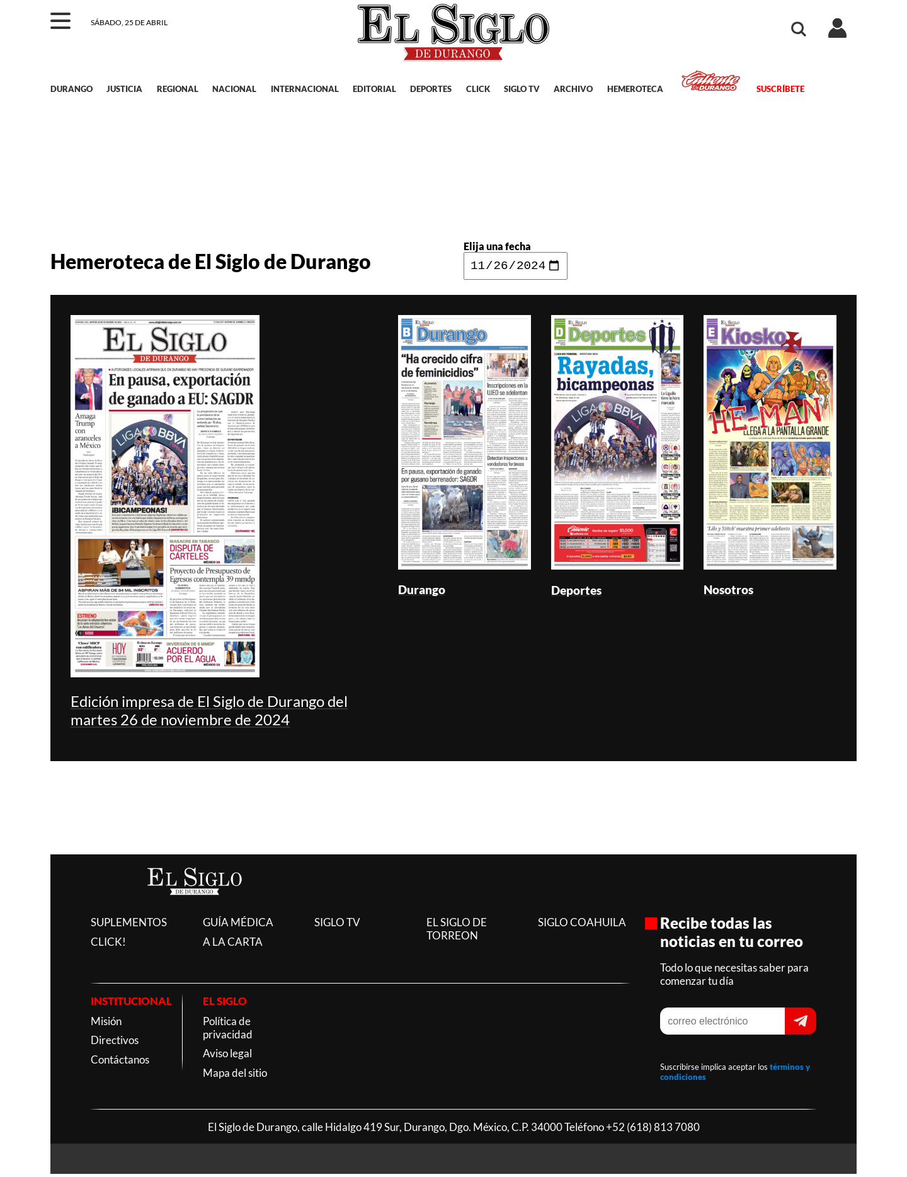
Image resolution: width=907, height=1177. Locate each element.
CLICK (478, 89)
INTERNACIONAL (305, 89)
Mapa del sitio (235, 1075)
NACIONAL (234, 89)
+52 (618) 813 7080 (653, 1130)
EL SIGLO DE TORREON (456, 932)
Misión (106, 1024)
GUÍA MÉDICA (238, 925)
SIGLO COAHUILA (582, 925)
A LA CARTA (233, 944)
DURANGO (71, 89)
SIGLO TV (522, 89)
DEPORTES (431, 89)
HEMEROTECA (635, 89)
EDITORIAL (374, 89)
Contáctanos (120, 1062)
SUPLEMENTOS (129, 925)
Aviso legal (227, 1056)
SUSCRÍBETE (780, 89)
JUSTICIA (124, 89)
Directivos (115, 1043)
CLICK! (108, 944)
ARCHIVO (573, 89)
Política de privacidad (228, 1031)
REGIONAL (177, 89)
